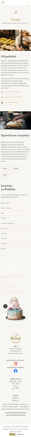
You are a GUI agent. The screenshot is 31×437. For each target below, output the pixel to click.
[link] (15, 363)
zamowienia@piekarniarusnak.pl (15, 413)
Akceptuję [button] (12, 434)
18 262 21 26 (15, 400)
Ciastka (16, 168)
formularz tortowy (9, 285)
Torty (5, 175)
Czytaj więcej (20, 434)
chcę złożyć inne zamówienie (12, 291)
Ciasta (5, 168)
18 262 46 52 (15, 398)
